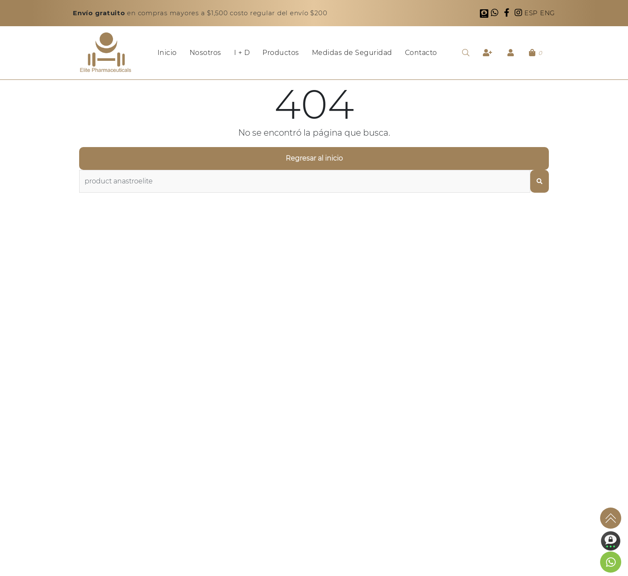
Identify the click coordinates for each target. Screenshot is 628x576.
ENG (547, 13)
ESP (532, 13)
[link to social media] (610, 562)
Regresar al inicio (314, 158)
